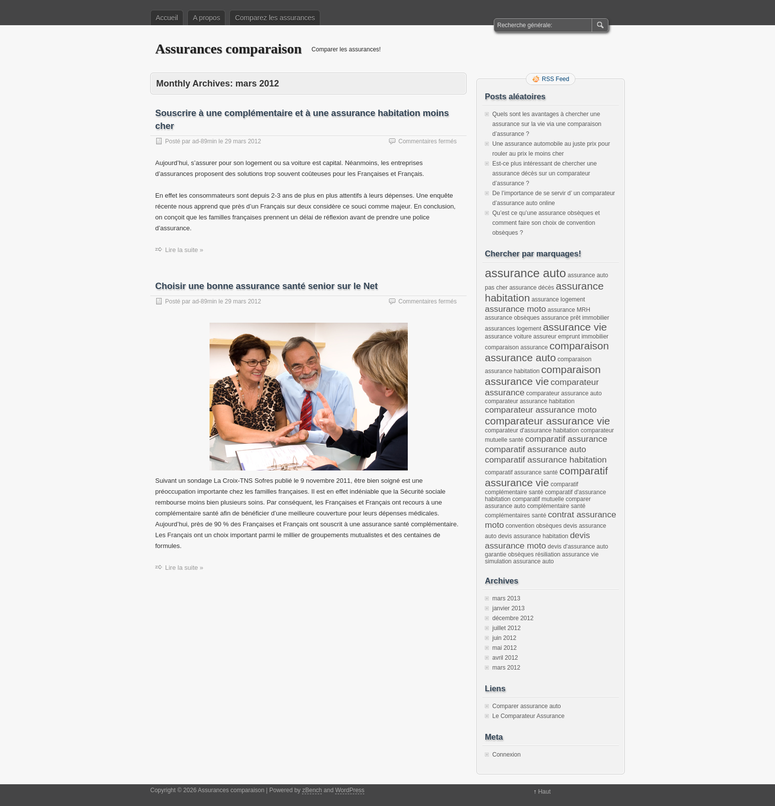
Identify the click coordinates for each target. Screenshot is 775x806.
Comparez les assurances (275, 18)
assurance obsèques (512, 317)
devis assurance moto (537, 540)
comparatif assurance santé (521, 472)
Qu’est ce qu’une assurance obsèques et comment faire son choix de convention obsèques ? (546, 223)
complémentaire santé (556, 506)
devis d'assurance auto (578, 546)
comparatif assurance (566, 439)
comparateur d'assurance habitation (532, 430)
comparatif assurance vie (546, 476)
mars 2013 (506, 598)
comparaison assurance (516, 347)
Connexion (506, 754)
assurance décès (531, 287)
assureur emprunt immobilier (570, 336)
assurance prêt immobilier (575, 317)
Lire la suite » (184, 250)
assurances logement (513, 328)
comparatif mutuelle (538, 499)
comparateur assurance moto (541, 410)
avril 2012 (505, 657)
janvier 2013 (508, 608)
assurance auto (525, 273)
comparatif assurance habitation (546, 460)
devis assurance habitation (533, 536)
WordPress (349, 790)
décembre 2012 (512, 618)
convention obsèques (533, 525)
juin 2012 (504, 638)
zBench (312, 790)
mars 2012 (506, 667)
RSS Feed (555, 79)
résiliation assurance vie (567, 554)
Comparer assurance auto (526, 706)
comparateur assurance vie (547, 420)
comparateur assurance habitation (529, 401)
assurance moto (515, 309)
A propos (206, 18)
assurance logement (558, 299)
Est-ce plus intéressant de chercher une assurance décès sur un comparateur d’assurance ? (544, 173)
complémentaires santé (515, 515)
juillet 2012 (506, 628)
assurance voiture (508, 336)
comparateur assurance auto (564, 393)
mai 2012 (504, 647)
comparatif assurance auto (535, 449)
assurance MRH (569, 309)
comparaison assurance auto (547, 351)
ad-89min (204, 141)
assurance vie (575, 327)
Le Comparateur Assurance (528, 716)
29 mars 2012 (243, 141)
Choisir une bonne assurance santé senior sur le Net (266, 286)
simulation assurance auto (519, 561)
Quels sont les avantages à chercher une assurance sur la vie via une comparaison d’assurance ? (547, 124)
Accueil (167, 18)
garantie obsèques (509, 554)
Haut (544, 791)
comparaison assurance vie (543, 375)
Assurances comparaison (228, 48)
